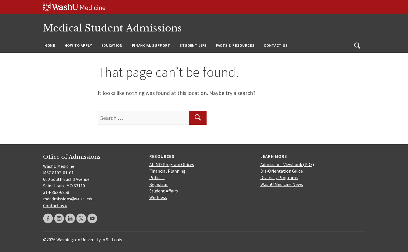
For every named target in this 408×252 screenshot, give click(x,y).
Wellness (158, 197)
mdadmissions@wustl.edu (68, 199)
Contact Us (276, 45)
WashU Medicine (58, 166)
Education (112, 45)
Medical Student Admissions (112, 28)
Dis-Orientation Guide (281, 171)
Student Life (193, 45)
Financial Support (151, 45)
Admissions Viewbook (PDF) (287, 164)
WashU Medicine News (281, 184)
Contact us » (55, 205)
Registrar (158, 184)
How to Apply (78, 45)
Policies (157, 177)
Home (49, 45)
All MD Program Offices (171, 164)
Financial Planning (167, 171)
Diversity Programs (279, 177)
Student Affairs (163, 191)
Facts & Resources (235, 45)
